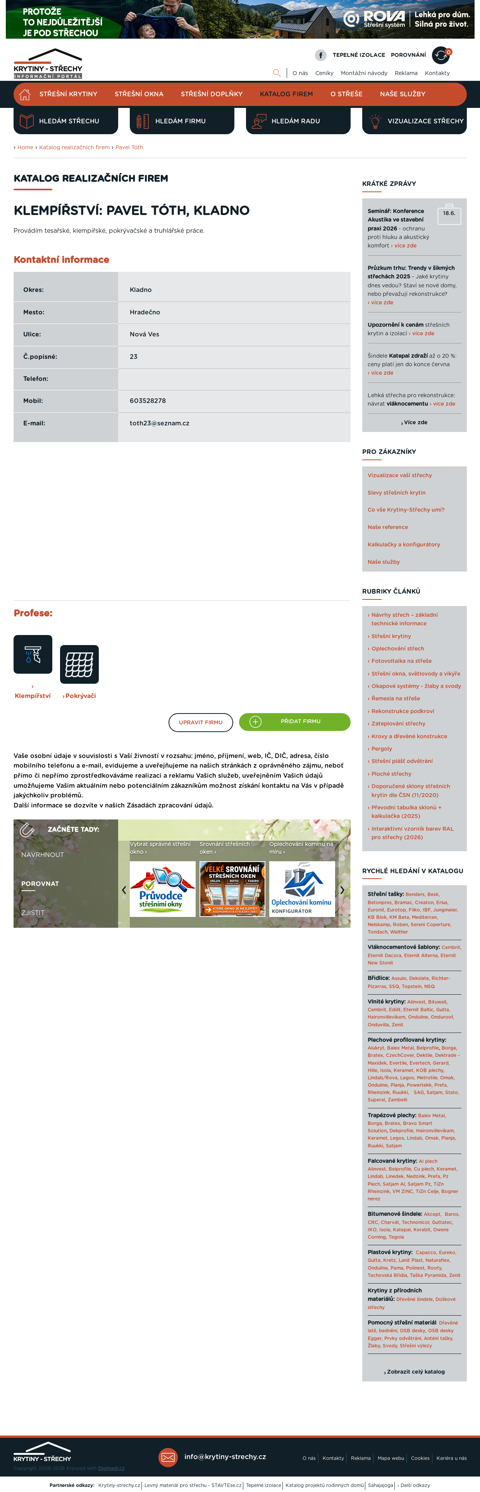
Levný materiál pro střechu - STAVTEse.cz (193, 1485)
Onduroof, (442, 1017)
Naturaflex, (438, 1260)
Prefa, (441, 1085)
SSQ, (394, 986)
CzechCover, (400, 1055)
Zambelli (397, 1100)
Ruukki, (400, 1092)
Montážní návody (364, 73)
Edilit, (395, 1009)
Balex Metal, (401, 1048)
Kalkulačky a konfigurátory (404, 545)
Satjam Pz (419, 1184)
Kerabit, (422, 1229)
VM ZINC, (403, 1191)
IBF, (427, 910)
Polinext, (416, 1268)
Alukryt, (376, 1048)
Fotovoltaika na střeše (402, 661)
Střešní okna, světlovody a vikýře (416, 674)
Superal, (377, 1100)
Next (344, 893)
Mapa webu (391, 1458)
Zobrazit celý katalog (416, 1372)
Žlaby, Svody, (383, 1345)
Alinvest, (417, 1002)
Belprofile (427, 1048)
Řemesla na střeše (396, 699)
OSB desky (412, 1330)
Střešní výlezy (416, 1345)
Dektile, (425, 1055)
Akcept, (432, 1214)
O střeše (346, 94)
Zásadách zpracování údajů (169, 805)
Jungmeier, (445, 910)
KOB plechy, (430, 1070)
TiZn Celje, (428, 1191)
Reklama (406, 73)
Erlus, (442, 902)
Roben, (401, 924)
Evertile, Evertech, (410, 1063)
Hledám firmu (171, 121)
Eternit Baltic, (419, 1009)
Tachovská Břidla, (388, 1275)
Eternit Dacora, (385, 955)
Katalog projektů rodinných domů (325, 1485)
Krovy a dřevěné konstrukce (409, 736)
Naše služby (402, 94)
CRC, (373, 1222)
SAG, (419, 1092)
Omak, (447, 1077)
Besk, (433, 894)
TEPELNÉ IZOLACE (359, 55)
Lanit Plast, (411, 1260)
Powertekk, (420, 1085)
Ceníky (324, 73)
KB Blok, (378, 917)
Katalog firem (286, 94)
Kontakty (437, 73)
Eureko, (447, 1252)
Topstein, (412, 986)
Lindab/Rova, (383, 1077)
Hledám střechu (59, 121)
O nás (300, 73)
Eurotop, (397, 910)
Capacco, (426, 1252)
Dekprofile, (402, 1130)
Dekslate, (419, 978)
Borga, (449, 1048)
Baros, (452, 1214)
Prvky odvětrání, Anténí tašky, (418, 1338)
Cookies (420, 1458)
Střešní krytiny (68, 94)
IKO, (373, 1229)
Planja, (398, 1085)
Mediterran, (425, 917)
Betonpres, (380, 902)
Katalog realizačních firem (74, 147)
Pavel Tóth (129, 147)
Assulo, (399, 978)
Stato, (452, 1092)
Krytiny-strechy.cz (119, 1485)
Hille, (373, 1070)
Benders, (416, 894)
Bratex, (376, 1055)
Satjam (394, 1146)
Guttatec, (442, 1222)
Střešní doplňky (212, 94)
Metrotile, (428, 1077)
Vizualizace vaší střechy (400, 475)
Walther (399, 932)
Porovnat (40, 884)
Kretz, (390, 1260)
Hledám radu (286, 121)
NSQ (429, 986)
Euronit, (376, 910)
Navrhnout (42, 855)
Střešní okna (139, 94)
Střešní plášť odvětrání (402, 761)
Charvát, (390, 1222)
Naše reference (388, 527)
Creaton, (425, 902)
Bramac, (403, 902)
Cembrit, (451, 947)
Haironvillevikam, (387, 1017)
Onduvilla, (379, 1025)
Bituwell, (437, 1002)
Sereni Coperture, (431, 924)
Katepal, (402, 1229)
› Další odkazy (413, 1485)
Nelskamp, (379, 924)
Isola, (386, 1070)
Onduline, (418, 1017)
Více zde (416, 422)
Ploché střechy (391, 774)
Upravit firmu (201, 723)
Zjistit (33, 913)
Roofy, (434, 1268)
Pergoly (382, 749)
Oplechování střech (398, 649)
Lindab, (415, 1138)
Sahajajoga (380, 1485)
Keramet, (403, 1070)
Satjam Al (394, 1184)
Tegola (396, 1237)
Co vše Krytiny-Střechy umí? (406, 510)
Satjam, (435, 1092)
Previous (126, 893)
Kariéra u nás (452, 1458)
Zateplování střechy (398, 724)
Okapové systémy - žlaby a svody (416, 686)
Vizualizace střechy (416, 121)
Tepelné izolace (263, 1485)
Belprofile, (400, 1169)
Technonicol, (416, 1222)
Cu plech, (424, 1169)
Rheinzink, (380, 1092)
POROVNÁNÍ (408, 55)
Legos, (407, 1077)
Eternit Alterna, (421, 955)
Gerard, (441, 1063)
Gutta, (443, 1009)
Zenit (397, 1025)
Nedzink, (416, 1176)
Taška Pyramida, (428, 1275)
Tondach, (378, 932)
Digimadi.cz (111, 1468)
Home (25, 147)
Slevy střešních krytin (397, 493)
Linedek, (395, 1176)
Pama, (397, 1268)
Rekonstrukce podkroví (403, 711)
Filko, (415, 910)
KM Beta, (399, 917)
